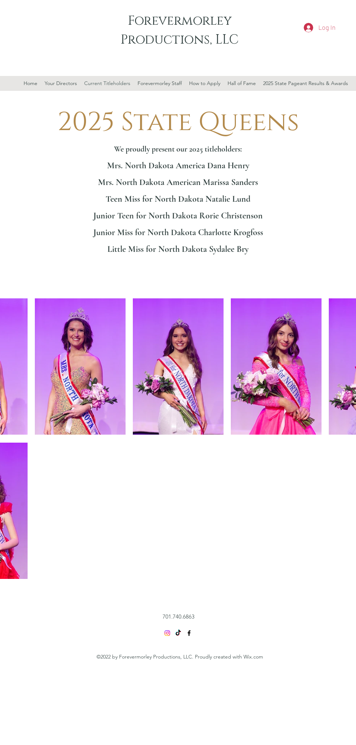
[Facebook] (189, 633)
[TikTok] (178, 633)
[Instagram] (167, 633)
